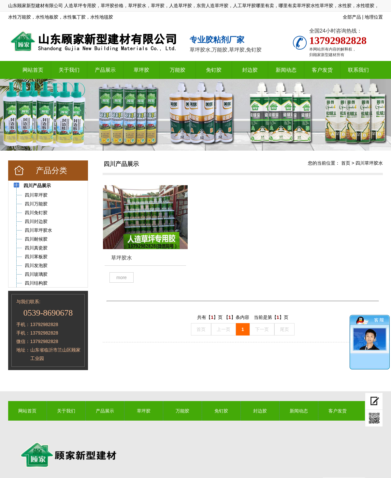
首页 (345, 163)
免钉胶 (214, 70)
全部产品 (352, 17)
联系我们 (358, 70)
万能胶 (177, 70)
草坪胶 (141, 70)
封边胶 (250, 70)
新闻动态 (286, 70)
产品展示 (105, 70)
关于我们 (69, 70)
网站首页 (32, 70)
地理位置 (374, 17)
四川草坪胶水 (369, 163)
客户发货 (322, 70)
